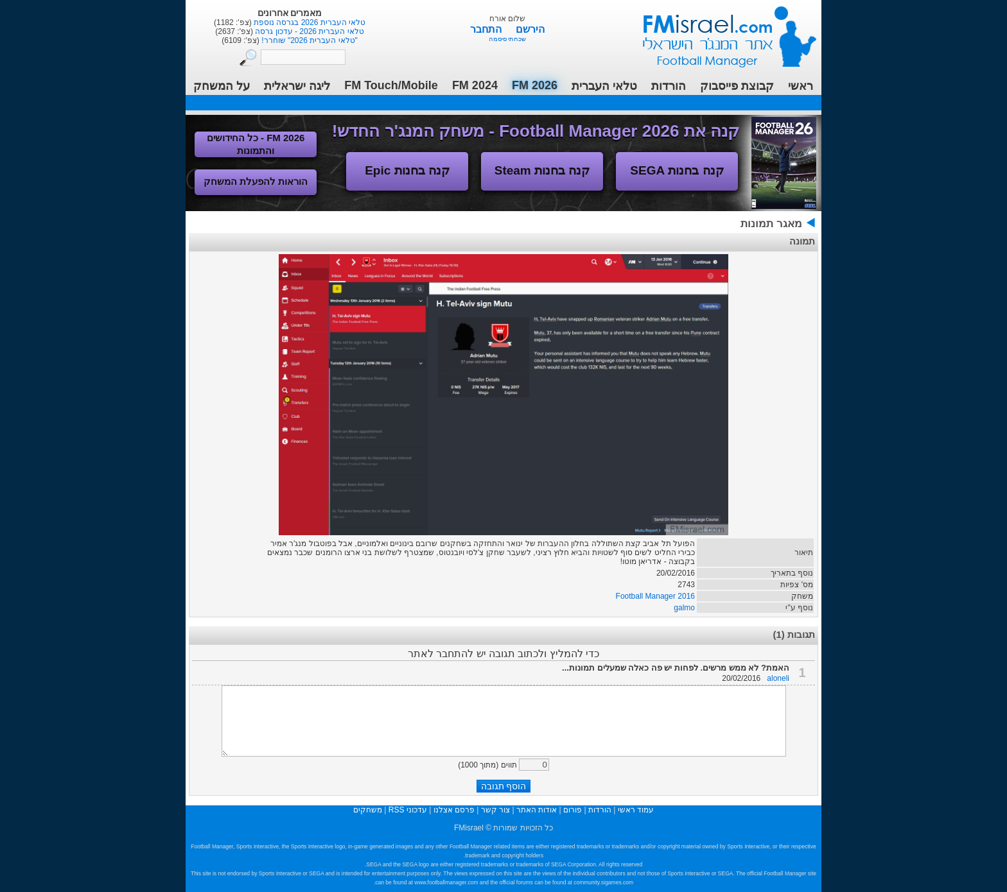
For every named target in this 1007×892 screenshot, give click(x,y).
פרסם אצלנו (454, 809)
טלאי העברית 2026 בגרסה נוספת (308, 22)
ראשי (800, 86)
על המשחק (221, 86)
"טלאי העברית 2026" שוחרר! (308, 40)
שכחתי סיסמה (508, 38)
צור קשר (495, 809)
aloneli (778, 678)
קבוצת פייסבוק (737, 86)
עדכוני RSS (408, 809)
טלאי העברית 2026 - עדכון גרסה (308, 31)
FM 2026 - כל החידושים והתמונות (256, 144)
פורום (572, 809)
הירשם (530, 29)
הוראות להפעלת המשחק (256, 181)
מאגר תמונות (771, 224)
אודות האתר (536, 809)
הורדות (668, 86)
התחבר (487, 29)
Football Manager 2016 (655, 596)
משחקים (367, 809)
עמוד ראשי (721, 32)
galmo (684, 607)
